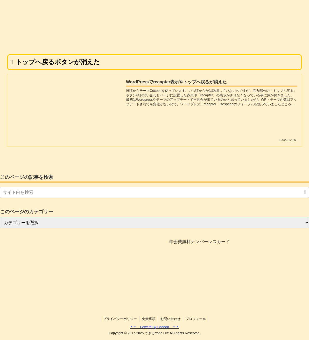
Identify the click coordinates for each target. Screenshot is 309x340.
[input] (154, 192)
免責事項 (148, 319)
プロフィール (196, 319)
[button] (305, 192)
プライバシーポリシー (120, 319)
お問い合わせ (171, 319)
